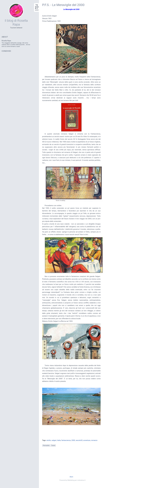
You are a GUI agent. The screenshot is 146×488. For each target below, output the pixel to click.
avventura (86, 440)
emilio (49, 440)
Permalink (46, 445)
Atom (71, 477)
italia (59, 440)
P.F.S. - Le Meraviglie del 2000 (63, 5)
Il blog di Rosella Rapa (16, 22)
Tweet (53, 445)
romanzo (94, 440)
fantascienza (66, 440)
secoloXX (79, 440)
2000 (73, 440)
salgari (54, 440)
